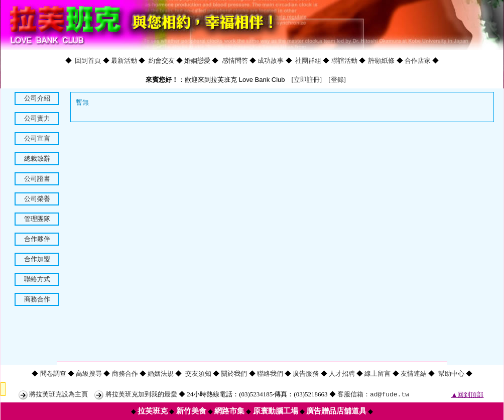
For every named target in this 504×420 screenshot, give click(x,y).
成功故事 (271, 60)
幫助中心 (451, 373)
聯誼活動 (344, 60)
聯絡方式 (37, 279)
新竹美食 (191, 411)
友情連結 (414, 373)
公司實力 (37, 118)
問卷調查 (53, 373)
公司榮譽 (37, 198)
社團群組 (308, 60)
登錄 (337, 79)
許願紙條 (381, 60)
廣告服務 (306, 373)
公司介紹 (37, 98)
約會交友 (162, 60)
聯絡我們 (270, 373)
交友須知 (198, 373)
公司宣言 (37, 138)
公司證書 (37, 178)
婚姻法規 (161, 373)
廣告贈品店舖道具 (336, 411)
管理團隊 (37, 219)
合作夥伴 (37, 239)
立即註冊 (307, 79)
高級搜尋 (89, 373)
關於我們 (234, 373)
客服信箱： (373, 394)
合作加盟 (37, 259)
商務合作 (37, 299)
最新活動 (124, 60)
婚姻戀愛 (197, 60)
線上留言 (377, 373)
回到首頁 (88, 60)
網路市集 (229, 411)
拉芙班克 (153, 411)
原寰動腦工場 (275, 411)
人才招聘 (342, 373)
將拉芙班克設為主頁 (58, 394)
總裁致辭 (37, 158)
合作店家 (418, 60)
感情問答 (235, 60)
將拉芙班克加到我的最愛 (141, 394)
